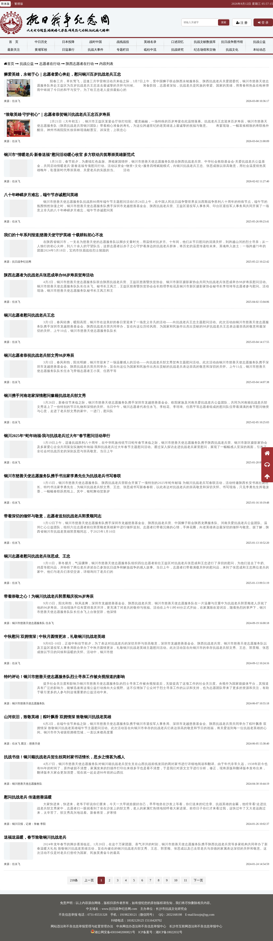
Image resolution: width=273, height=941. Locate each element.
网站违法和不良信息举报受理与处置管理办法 (82, 926)
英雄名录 (150, 41)
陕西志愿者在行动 (80, 64)
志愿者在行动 (49, 64)
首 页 (13, 41)
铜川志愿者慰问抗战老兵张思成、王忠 (37, 556)
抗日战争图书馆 (232, 41)
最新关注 (13, 49)
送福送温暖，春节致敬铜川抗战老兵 (35, 837)
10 (175, 880)
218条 (74, 880)
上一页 (89, 880)
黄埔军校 (41, 49)
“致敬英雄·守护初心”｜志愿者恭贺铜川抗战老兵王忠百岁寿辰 (57, 114)
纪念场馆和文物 (205, 49)
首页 (10, 64)
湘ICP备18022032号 (169, 932)
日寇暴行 (68, 49)
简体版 (5, 3)
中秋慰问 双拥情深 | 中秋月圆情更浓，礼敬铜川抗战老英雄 (54, 636)
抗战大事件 (95, 49)
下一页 (198, 880)
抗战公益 (259, 41)
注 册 (243, 22)
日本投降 (68, 41)
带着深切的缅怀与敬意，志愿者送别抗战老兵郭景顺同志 (52, 516)
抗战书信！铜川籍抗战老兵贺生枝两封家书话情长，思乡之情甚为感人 (64, 757)
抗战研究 (177, 49)
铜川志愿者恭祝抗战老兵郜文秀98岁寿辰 (39, 355)
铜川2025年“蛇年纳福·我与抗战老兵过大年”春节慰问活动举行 (57, 436)
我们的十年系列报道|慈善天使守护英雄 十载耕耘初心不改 (53, 235)
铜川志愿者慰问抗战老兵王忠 (29, 315)
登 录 (265, 22)
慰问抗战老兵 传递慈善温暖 (28, 797)
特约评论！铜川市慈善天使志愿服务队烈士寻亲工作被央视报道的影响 (64, 677)
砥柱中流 (150, 49)
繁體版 (18, 3)
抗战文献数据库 (205, 41)
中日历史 (41, 41)
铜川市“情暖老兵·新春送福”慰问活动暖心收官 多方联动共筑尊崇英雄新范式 (69, 154)
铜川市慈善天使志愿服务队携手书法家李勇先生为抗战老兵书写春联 (62, 476)
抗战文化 (232, 49)
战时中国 (95, 41)
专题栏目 (123, 49)
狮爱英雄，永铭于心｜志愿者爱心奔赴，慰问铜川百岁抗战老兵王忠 (62, 74)
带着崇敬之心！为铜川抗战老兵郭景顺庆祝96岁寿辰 (49, 596)
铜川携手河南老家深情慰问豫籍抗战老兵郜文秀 (45, 395)
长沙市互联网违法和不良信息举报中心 (195, 926)
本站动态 (259, 49)
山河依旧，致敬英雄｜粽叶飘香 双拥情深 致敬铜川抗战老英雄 (57, 717)
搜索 (223, 22)
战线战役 (123, 41)
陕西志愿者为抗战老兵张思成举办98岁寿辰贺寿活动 (49, 275)
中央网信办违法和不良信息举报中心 (141, 926)
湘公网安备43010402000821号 (113, 932)
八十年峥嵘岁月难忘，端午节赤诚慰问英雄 (41, 195)
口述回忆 (177, 41)
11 (185, 880)
